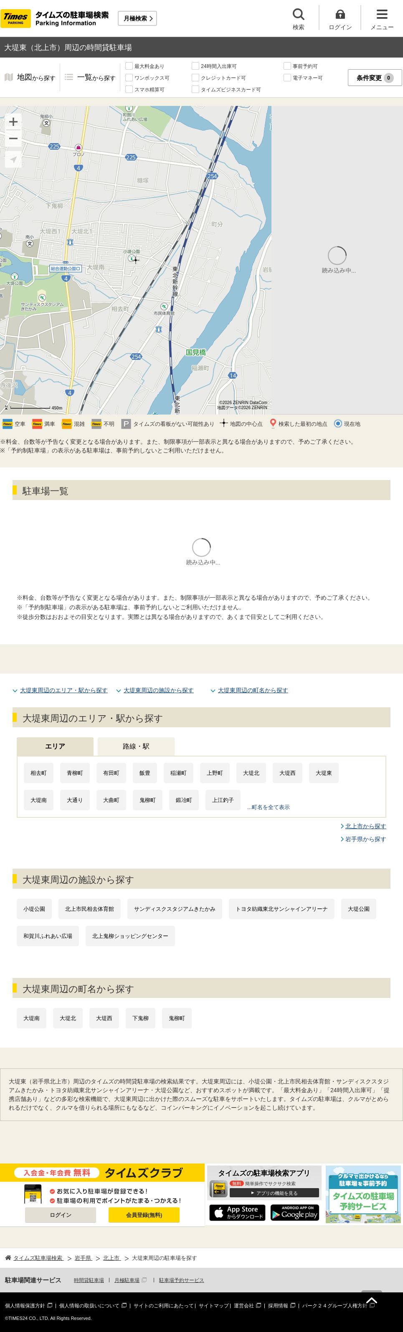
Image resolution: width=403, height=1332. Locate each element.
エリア (55, 746)
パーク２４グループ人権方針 (335, 1306)
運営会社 (244, 1306)
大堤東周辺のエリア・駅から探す (64, 690)
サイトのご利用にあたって (164, 1306)
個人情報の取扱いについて (89, 1306)
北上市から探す (365, 826)
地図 (36, 78)
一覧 (96, 78)
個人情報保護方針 (25, 1306)
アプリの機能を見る (277, 1193)
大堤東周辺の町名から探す (253, 690)
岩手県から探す (365, 839)
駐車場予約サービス (181, 1280)
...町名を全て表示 (268, 807)
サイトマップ (214, 1306)
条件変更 (375, 78)
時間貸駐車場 (89, 1280)
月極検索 (135, 18)
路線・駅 (136, 746)
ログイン (60, 1215)
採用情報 (278, 1306)
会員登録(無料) (144, 1215)
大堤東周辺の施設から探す (159, 690)
